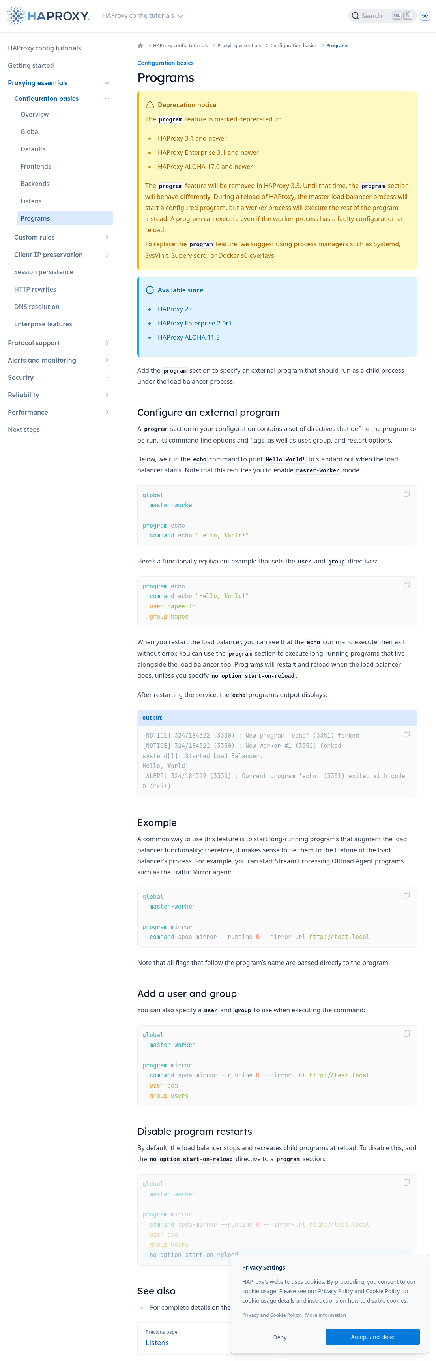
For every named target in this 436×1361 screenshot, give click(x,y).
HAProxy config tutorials (180, 46)
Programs (337, 46)
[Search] (382, 16)
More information (325, 1315)
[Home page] (49, 16)
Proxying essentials (239, 46)
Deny (280, 1337)
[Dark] (425, 15)
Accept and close (373, 1337)
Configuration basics (293, 46)
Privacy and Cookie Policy (271, 1315)
